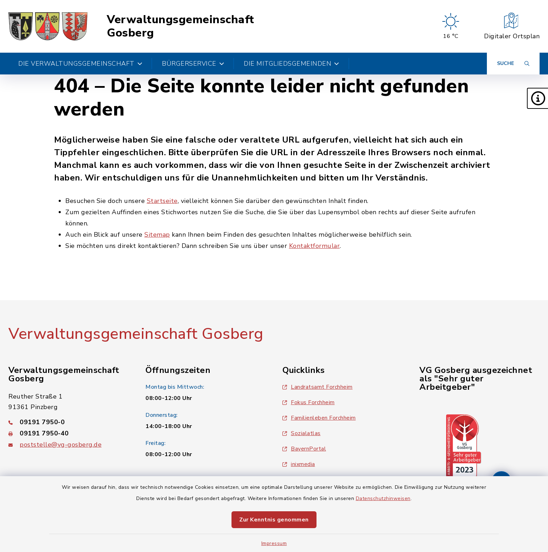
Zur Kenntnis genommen (274, 520)
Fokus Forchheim (308, 402)
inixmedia (298, 464)
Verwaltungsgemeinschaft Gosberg (180, 26)
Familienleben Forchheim (319, 418)
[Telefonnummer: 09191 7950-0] (68, 422)
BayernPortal (304, 449)
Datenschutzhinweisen (383, 498)
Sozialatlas (301, 433)
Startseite (162, 201)
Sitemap (157, 234)
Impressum (274, 543)
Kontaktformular (314, 246)
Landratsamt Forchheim (317, 387)
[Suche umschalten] (513, 63)
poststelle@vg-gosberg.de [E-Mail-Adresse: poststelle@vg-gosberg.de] (61, 444)
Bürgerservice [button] (193, 63)
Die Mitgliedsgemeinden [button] (291, 63)
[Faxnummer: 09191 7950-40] (68, 433)
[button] (537, 98)
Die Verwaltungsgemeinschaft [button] (80, 63)
